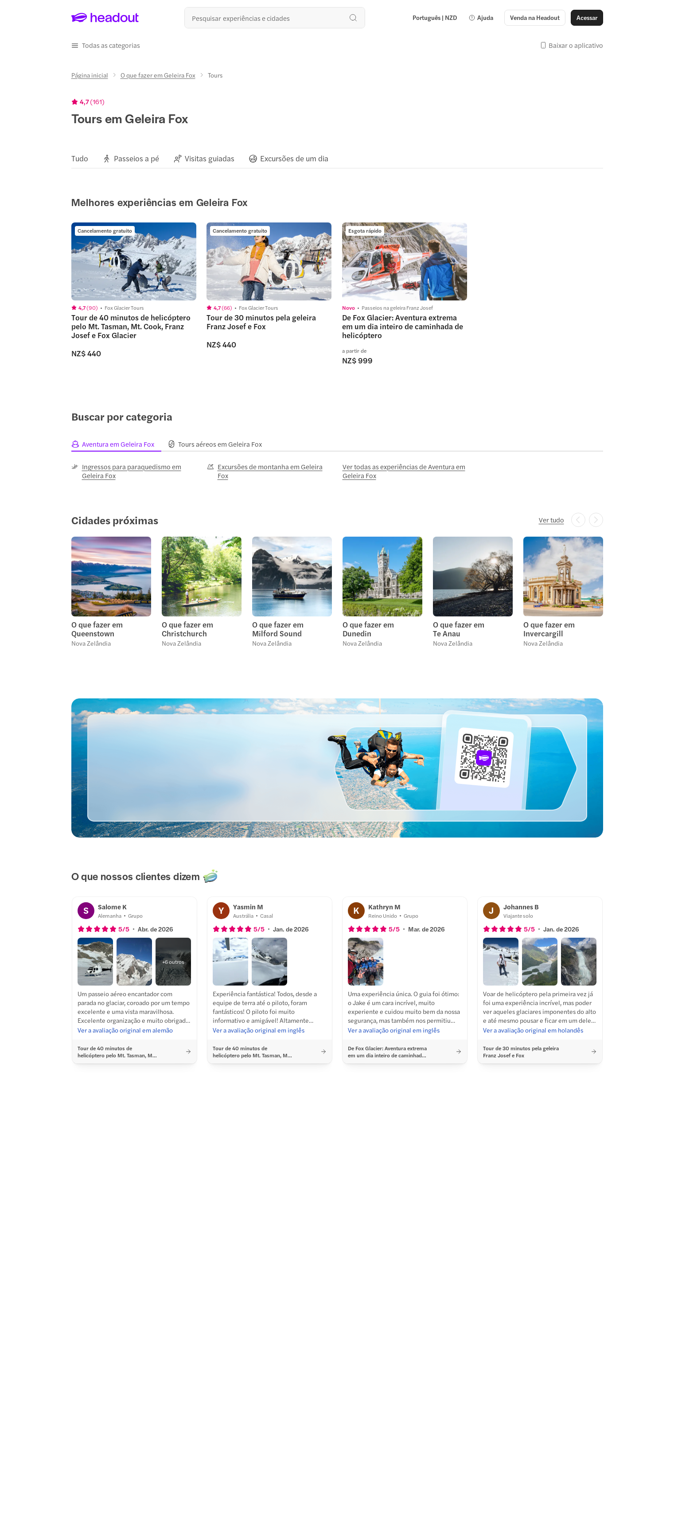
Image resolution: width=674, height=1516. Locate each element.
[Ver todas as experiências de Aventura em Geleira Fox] (405, 471)
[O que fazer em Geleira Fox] (158, 74)
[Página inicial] (89, 74)
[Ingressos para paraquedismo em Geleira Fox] (133, 471)
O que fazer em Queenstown (97, 629)
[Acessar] (587, 18)
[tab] (119, 444)
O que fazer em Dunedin (368, 629)
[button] (481, 18)
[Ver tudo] (551, 519)
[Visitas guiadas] (209, 158)
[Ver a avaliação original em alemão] (125, 1029)
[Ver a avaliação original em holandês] (533, 1029)
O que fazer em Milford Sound (278, 629)
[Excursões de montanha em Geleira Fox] (269, 471)
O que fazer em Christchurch (187, 629)
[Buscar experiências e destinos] (275, 18)
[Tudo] (79, 158)
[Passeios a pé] (136, 158)
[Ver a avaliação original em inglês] (258, 1029)
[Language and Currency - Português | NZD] (435, 18)
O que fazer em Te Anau (458, 629)
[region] (337, 158)
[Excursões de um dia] (294, 158)
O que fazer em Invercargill (549, 629)
